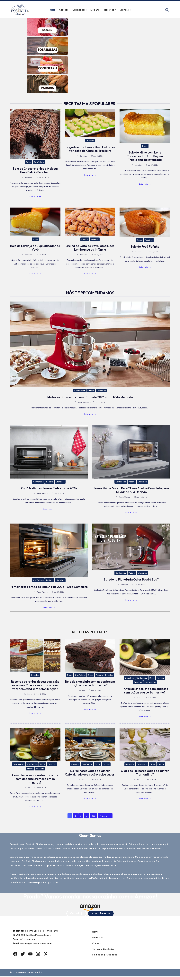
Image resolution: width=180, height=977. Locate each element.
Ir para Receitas (101, 914)
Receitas (95, 239)
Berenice (28, 178)
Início (52, 9)
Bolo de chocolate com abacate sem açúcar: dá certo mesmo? (90, 683)
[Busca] (167, 10)
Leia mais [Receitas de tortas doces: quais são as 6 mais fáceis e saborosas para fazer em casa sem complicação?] (35, 713)
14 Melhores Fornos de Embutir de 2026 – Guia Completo (49, 587)
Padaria (84, 239)
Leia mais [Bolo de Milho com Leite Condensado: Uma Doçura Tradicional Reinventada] (145, 184)
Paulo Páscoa (83, 403)
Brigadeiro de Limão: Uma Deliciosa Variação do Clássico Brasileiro (90, 149)
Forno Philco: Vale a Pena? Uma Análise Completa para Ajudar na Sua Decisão (131, 490)
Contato (63, 9)
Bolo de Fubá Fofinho (144, 247)
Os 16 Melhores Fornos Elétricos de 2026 (49, 488)
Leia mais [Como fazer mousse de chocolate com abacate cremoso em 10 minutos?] (35, 807)
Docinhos (95, 9)
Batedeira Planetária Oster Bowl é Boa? (131, 580)
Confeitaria (39, 162)
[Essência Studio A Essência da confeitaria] (21, 9)
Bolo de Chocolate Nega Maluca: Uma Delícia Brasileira (35, 170)
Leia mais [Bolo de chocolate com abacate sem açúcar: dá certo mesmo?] (90, 710)
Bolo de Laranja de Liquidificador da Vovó (35, 248)
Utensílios (101, 391)
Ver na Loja (76, 914)
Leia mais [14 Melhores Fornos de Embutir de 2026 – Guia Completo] (49, 607)
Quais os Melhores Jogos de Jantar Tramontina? (145, 773)
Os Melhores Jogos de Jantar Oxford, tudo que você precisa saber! (90, 773)
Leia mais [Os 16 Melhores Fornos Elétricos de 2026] (49, 509)
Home (95, 932)
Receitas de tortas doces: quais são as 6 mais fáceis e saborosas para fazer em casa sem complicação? (35, 685)
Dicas (90, 675)
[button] (115, 9)
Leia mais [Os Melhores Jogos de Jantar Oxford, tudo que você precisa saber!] (90, 799)
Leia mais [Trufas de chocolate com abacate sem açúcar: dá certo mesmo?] (145, 717)
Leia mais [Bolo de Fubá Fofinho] (145, 267)
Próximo (105, 816)
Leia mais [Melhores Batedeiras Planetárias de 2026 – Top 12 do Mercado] (90, 414)
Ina (28, 694)
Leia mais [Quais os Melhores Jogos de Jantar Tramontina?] (145, 799)
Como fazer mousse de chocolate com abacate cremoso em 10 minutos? (35, 779)
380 (93, 816)
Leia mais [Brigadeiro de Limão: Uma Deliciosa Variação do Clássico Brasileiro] (90, 175)
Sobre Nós (125, 9)
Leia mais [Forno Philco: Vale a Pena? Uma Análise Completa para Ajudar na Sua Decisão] (131, 513)
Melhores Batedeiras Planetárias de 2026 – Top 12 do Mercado (90, 397)
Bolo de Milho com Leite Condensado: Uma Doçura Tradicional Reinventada (145, 156)
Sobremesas (150, 682)
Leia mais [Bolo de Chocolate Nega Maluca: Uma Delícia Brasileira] (35, 197)
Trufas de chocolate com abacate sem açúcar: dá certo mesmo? (145, 691)
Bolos (28, 162)
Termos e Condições (103, 949)
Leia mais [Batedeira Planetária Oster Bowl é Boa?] (131, 600)
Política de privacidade (104, 955)
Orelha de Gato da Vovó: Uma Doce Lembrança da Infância (90, 248)
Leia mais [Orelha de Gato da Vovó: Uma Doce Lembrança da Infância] (90, 274)
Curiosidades (79, 9)
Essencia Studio (33, 973)
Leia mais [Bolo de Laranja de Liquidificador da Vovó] (35, 274)
